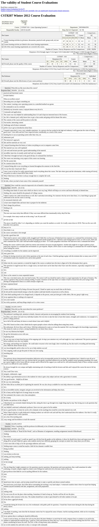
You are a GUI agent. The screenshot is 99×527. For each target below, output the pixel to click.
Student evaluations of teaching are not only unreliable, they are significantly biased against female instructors (35, 11)
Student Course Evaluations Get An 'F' (13, 9)
